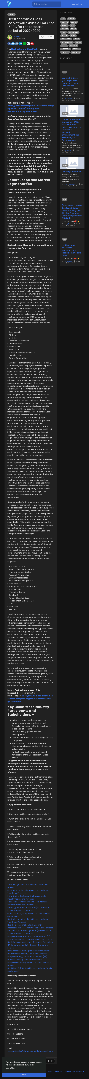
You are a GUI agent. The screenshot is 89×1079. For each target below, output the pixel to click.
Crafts (65, 22)
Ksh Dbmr (16, 36)
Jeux (63, 32)
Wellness (76, 52)
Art (63, 19)
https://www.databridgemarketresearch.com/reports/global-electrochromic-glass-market (30, 699)
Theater (65, 52)
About (50, 1071)
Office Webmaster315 (71, 184)
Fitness (65, 29)
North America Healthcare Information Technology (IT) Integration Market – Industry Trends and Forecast (30, 945)
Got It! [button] (24, 1075)
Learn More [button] (10, 1068)
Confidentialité (69, 1071)
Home (73, 35)
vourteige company (71, 171)
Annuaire (81, 1074)
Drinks (64, 25)
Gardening (73, 32)
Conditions (58, 1071)
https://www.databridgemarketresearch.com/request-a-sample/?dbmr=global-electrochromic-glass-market (30, 108)
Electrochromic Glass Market (25, 49)
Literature (66, 39)
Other (11, 15)
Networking (67, 42)
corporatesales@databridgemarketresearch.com (30, 1051)
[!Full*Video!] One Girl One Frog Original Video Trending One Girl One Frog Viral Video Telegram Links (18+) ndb (72, 212)
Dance (74, 22)
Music (76, 39)
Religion (73, 45)
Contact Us (80, 1071)
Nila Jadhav (68, 150)
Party (64, 45)
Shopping (66, 49)
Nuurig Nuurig (68, 98)
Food (73, 29)
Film (72, 25)
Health (64, 35)
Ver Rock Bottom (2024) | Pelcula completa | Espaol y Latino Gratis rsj (71, 82)
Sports (76, 49)
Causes (71, 19)
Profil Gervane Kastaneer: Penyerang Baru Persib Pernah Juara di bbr (71, 250)
